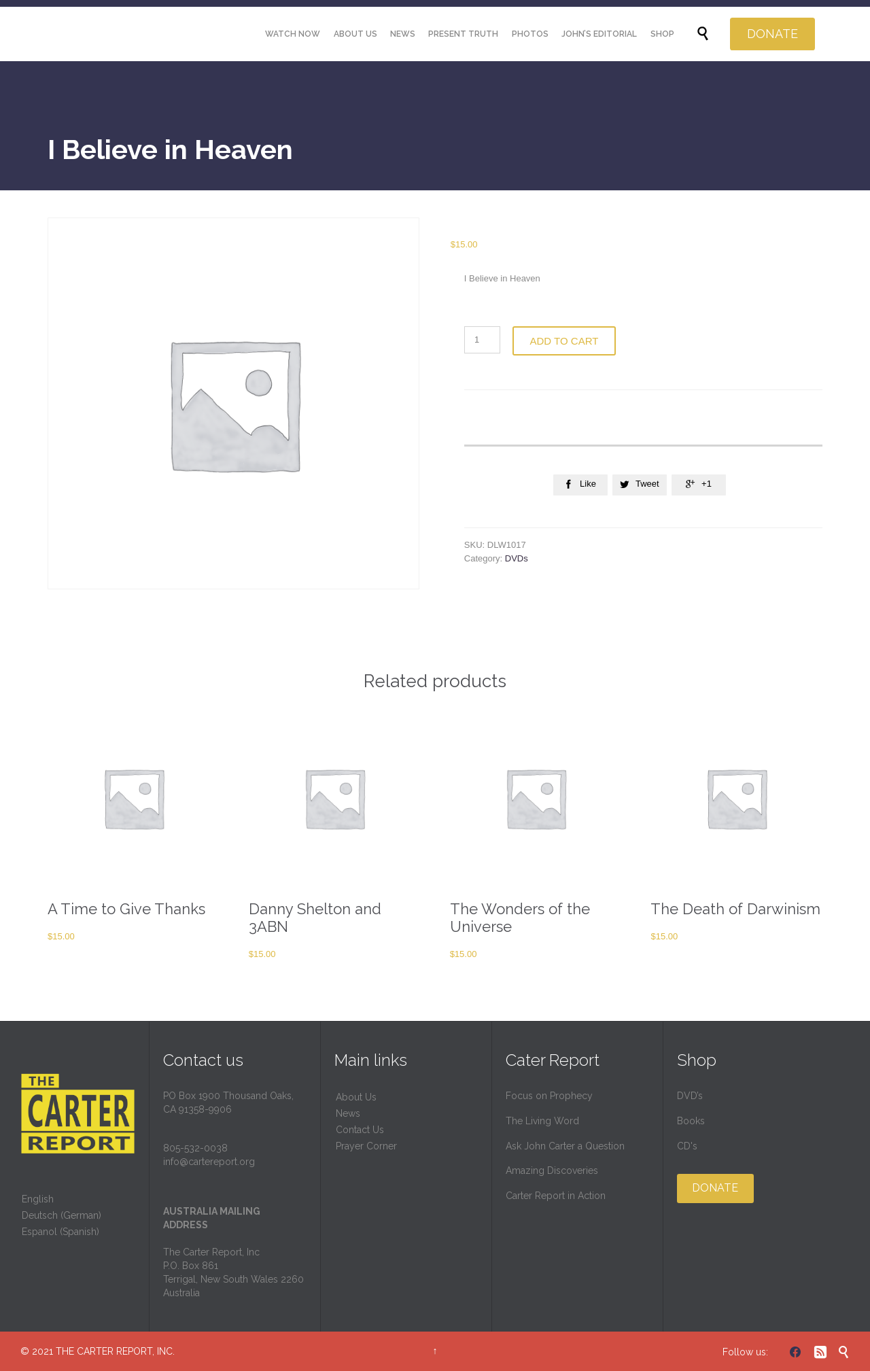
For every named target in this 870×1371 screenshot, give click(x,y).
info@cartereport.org (209, 1161)
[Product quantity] (482, 339)
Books (691, 1120)
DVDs (516, 558)
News (348, 1113)
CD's (687, 1146)
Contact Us (360, 1129)
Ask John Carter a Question (565, 1146)
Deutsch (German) (61, 1215)
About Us (356, 1097)
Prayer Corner (366, 1146)
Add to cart (564, 341)
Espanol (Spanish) (60, 1231)
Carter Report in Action (556, 1195)
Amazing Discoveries (552, 1170)
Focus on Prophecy (549, 1095)
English (38, 1199)
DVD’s (690, 1095)
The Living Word (542, 1120)
